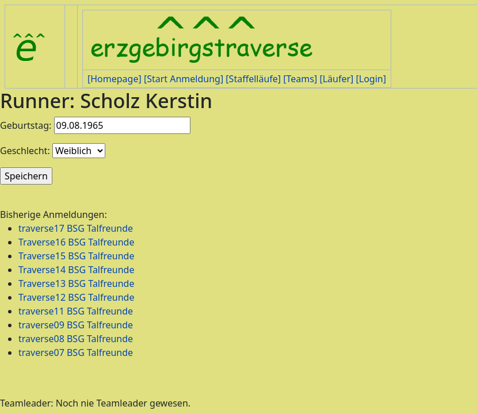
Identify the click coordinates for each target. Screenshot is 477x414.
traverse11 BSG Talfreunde (75, 311)
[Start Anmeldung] (183, 78)
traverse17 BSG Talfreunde (75, 228)
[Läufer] (336, 78)
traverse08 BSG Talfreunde (75, 338)
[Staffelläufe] (253, 78)
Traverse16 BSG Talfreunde (76, 242)
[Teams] (300, 78)
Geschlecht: (25, 150)
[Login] (371, 78)
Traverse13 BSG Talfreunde (76, 283)
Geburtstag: (25, 125)
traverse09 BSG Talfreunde (75, 325)
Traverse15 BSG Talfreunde (76, 256)
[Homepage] (114, 78)
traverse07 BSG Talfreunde (75, 352)
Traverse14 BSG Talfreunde (76, 269)
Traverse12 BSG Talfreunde (76, 297)
